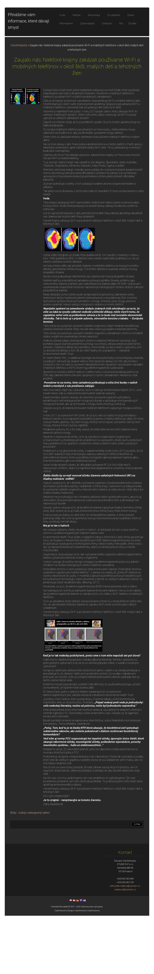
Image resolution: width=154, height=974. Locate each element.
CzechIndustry (19, 103)
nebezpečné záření (38, 871)
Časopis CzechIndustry (77, 969)
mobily (22, 871)
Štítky (13, 871)
